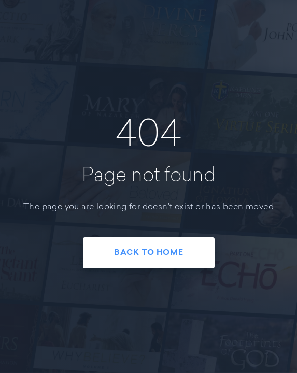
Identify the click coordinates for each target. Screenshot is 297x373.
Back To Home (148, 253)
